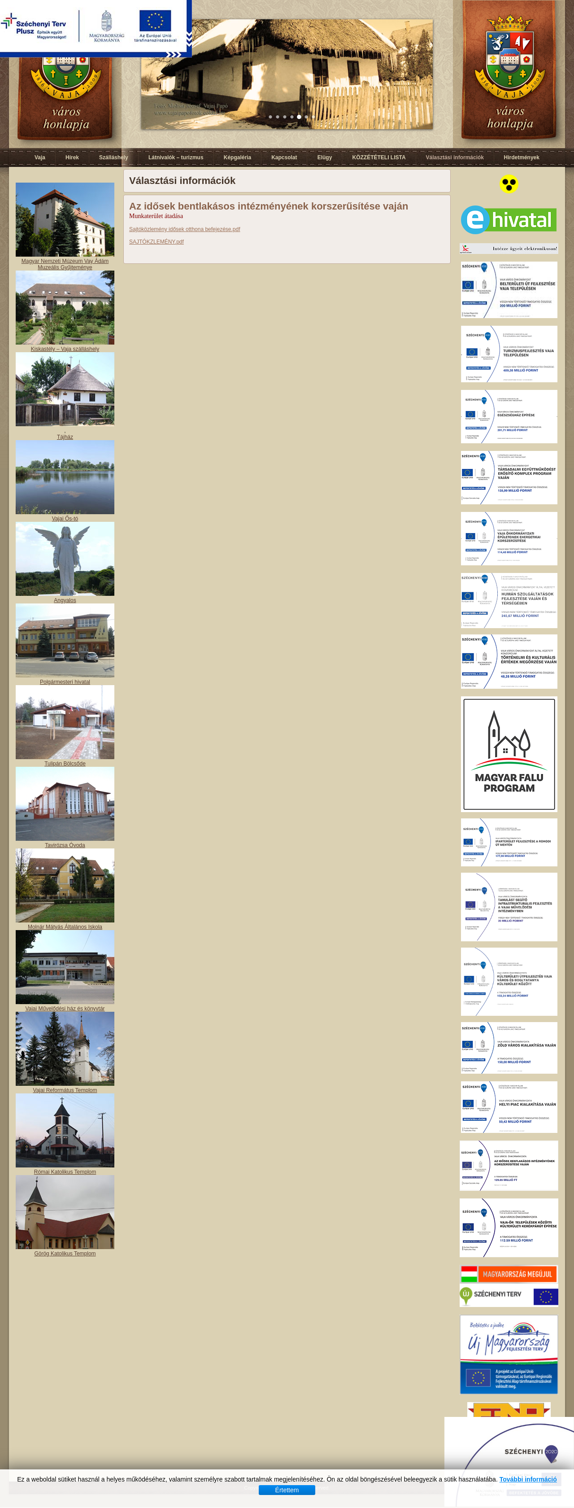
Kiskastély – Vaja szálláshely (65, 349)
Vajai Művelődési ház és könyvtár (64, 1008)
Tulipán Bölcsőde (65, 764)
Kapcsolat (284, 157)
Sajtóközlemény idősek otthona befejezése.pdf (184, 229)
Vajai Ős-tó (65, 519)
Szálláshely (113, 157)
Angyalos (65, 600)
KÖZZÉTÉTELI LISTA (378, 157)
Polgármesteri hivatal (65, 682)
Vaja (40, 157)
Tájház (65, 437)
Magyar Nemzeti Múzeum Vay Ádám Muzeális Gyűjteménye (65, 264)
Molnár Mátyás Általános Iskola (65, 927)
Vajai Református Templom (65, 1090)
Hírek (72, 157)
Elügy (324, 157)
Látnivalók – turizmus (176, 157)
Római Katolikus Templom (65, 1172)
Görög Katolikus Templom (65, 1253)
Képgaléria (237, 157)
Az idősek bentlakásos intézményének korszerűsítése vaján (268, 206)
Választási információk (455, 157)
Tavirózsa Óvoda (65, 845)
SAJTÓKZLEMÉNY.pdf (156, 242)
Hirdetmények (521, 157)
